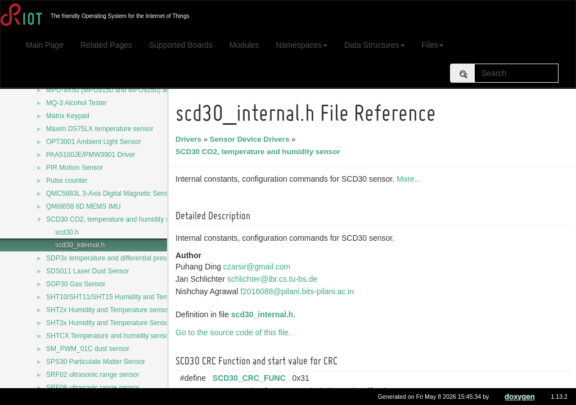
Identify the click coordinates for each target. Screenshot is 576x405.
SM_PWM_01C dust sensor (87, 349)
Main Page (45, 45)
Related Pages (106, 45)
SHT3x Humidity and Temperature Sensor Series (119, 323)
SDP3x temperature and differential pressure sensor (124, 258)
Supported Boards (181, 45)
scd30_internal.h (80, 245)
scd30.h (67, 232)
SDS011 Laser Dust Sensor (87, 271)
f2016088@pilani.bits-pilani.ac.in (299, 291)
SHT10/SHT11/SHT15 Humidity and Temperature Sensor (131, 297)
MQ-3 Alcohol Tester (76, 103)
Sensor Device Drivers (251, 139)
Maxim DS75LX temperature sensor (100, 129)
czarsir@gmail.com (258, 266)
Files (433, 45)
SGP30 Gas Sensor (75, 284)
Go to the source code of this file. (234, 332)
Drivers (190, 139)
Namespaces (302, 45)
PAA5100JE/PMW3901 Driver (91, 155)
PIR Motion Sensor (74, 168)
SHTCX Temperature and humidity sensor (108, 336)
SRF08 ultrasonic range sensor (92, 388)
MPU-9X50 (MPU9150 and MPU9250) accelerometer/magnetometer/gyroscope (165, 90)
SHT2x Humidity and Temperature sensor (108, 310)
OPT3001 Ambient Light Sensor (93, 142)
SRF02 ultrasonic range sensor (92, 375)
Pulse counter (66, 180)
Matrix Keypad (67, 116)
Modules (244, 45)
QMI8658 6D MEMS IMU (83, 206)
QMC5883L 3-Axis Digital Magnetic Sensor (110, 193)
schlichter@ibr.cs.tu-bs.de (274, 279)
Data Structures (374, 45)
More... (410, 178)
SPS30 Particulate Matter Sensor (95, 362)
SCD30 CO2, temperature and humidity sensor (116, 219)
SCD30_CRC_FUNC (250, 378)
